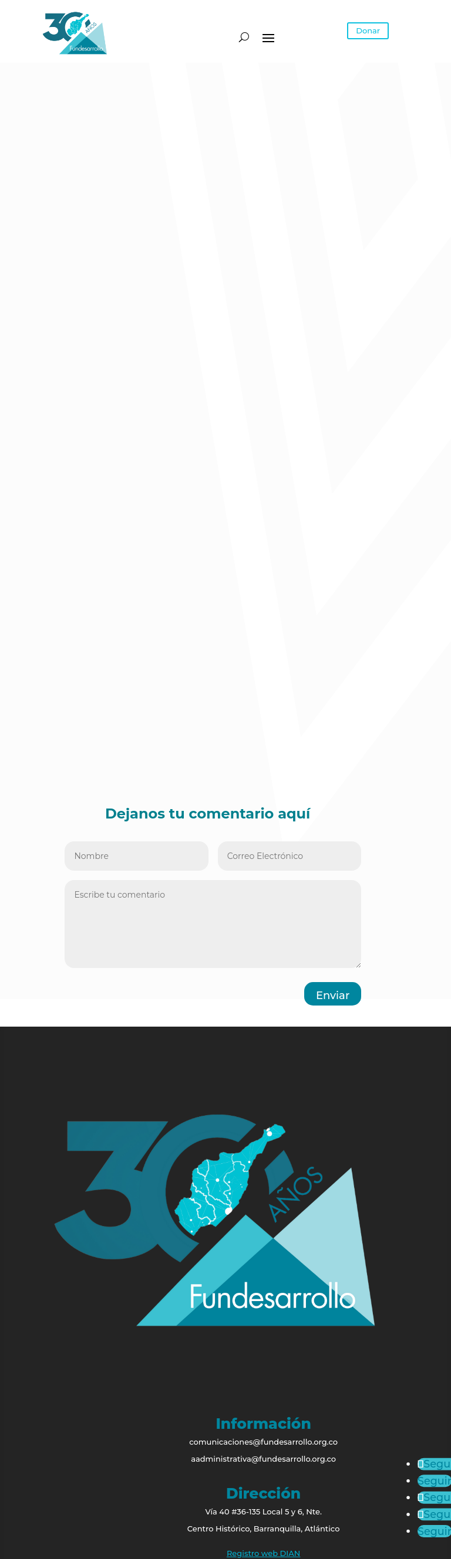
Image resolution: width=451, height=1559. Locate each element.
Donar (368, 30)
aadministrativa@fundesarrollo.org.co (263, 1458)
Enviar (332, 995)
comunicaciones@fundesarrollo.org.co (263, 1441)
